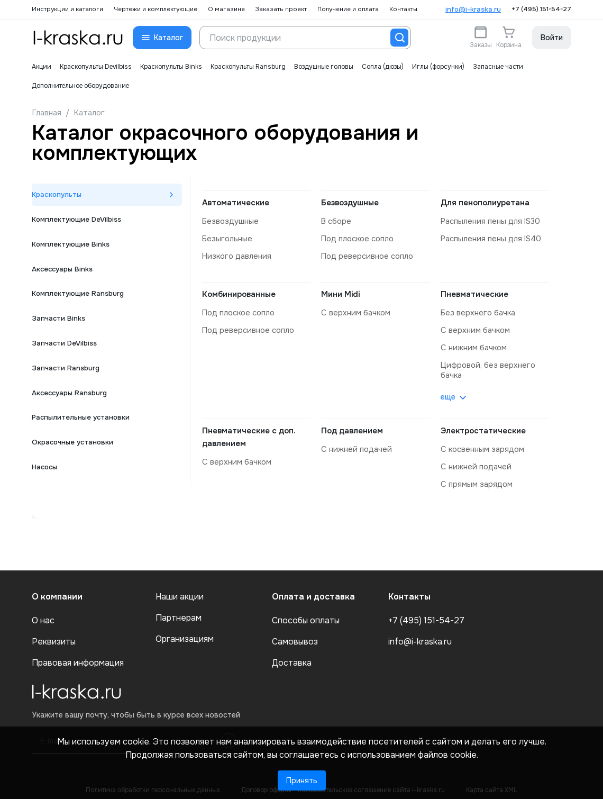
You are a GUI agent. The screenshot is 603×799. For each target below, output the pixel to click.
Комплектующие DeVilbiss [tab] (79, 221)
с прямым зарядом (476, 479)
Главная (46, 112)
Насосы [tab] (45, 486)
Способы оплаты (306, 615)
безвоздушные (229, 221)
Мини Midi (340, 292)
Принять (301, 780)
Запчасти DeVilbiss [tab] (66, 354)
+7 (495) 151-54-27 (541, 9)
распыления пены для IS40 (489, 238)
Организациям (185, 633)
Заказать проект (281, 9)
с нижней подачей (355, 445)
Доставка (292, 657)
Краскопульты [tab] (58, 195)
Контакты (403, 9)
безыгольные (225, 238)
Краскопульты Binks (171, 66)
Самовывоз (295, 636)
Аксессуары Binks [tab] (64, 274)
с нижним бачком (473, 345)
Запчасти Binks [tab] (59, 327)
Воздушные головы (323, 66)
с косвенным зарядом (481, 445)
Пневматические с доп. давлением (249, 432)
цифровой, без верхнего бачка (485, 366)
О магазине (226, 9)
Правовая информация (78, 657)
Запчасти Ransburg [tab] (67, 380)
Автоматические (235, 202)
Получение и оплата (348, 9)
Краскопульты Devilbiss (96, 66)
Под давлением (352, 426)
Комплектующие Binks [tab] (72, 248)
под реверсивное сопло (366, 255)
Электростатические (483, 426)
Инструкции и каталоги (67, 9)
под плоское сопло (357, 238)
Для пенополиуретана (485, 202)
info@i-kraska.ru (473, 9)
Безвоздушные (350, 202)
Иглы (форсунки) (438, 66)
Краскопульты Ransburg (248, 66)
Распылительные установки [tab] (83, 433)
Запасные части (498, 66)
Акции (41, 66)
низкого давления (235, 255)
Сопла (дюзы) (383, 66)
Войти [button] (552, 37)
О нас (43, 615)
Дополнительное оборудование (80, 85)
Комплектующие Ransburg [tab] (79, 301)
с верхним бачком (354, 311)
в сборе (335, 221)
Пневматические (474, 292)
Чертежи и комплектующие (155, 9)
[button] (162, 37)
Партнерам (179, 612)
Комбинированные (239, 292)
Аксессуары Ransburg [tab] (72, 407)
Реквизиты (54, 636)
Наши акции (180, 591)
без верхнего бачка (476, 311)
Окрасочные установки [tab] (74, 460)
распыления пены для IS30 (489, 221)
